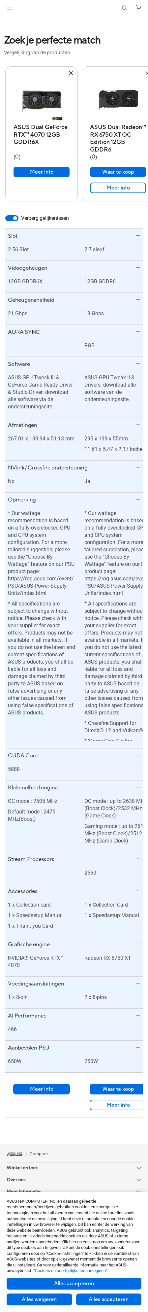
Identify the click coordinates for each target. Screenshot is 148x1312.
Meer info (41, 165)
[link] (74, 8)
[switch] (11, 212)
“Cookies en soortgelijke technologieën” (70, 1270)
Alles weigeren (39, 1299)
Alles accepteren (74, 1283)
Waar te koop (118, 165)
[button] (10, 8)
